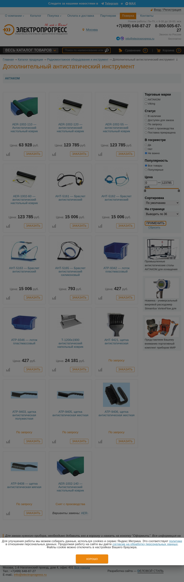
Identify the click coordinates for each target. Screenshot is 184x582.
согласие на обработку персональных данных (145, 544)
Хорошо (92, 559)
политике (175, 541)
